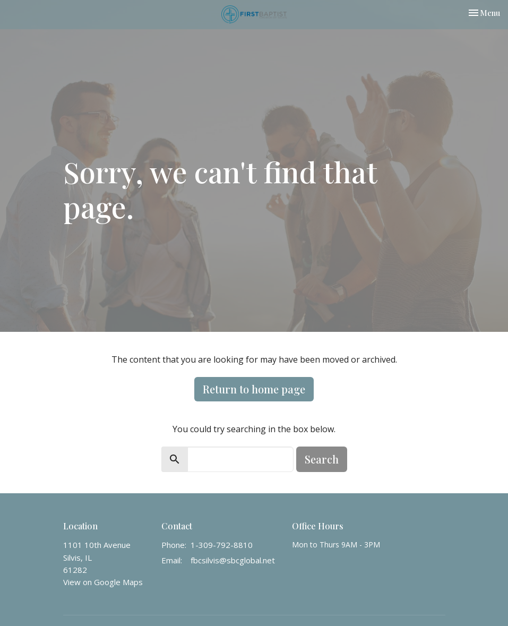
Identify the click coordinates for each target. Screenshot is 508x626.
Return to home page (254, 389)
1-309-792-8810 (222, 544)
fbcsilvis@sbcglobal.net (233, 560)
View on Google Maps (103, 582)
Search (322, 459)
